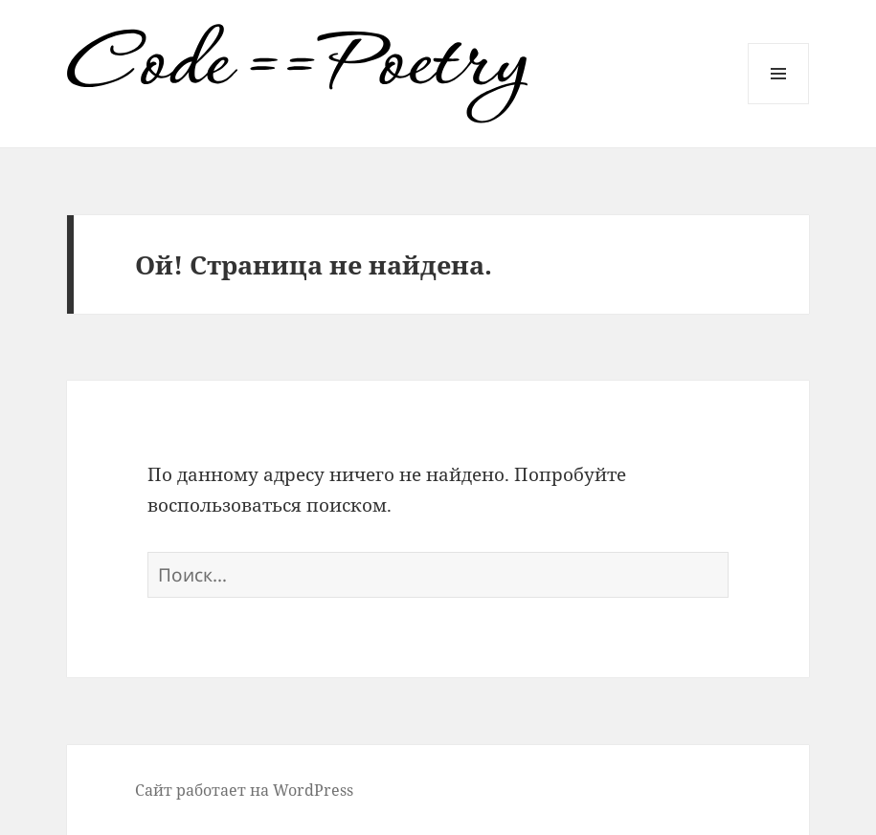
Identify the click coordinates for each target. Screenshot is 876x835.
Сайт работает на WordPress (244, 790)
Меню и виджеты (779, 103)
